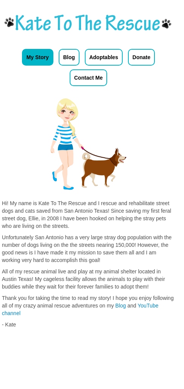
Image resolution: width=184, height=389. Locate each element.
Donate (141, 57)
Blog (69, 57)
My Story (38, 57)
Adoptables (103, 57)
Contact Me (88, 78)
